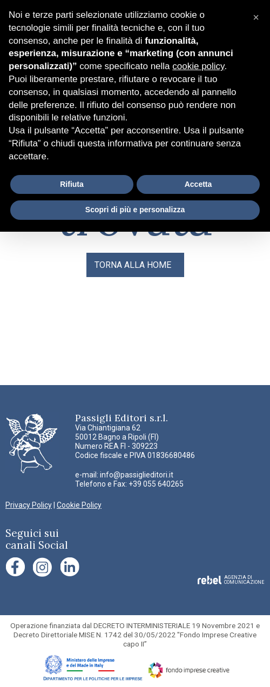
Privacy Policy (28, 505)
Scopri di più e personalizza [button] (135, 209)
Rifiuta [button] (72, 184)
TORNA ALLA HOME (132, 265)
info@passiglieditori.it (136, 474)
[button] (256, 17)
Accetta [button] (198, 184)
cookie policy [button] (198, 66)
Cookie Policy (79, 505)
